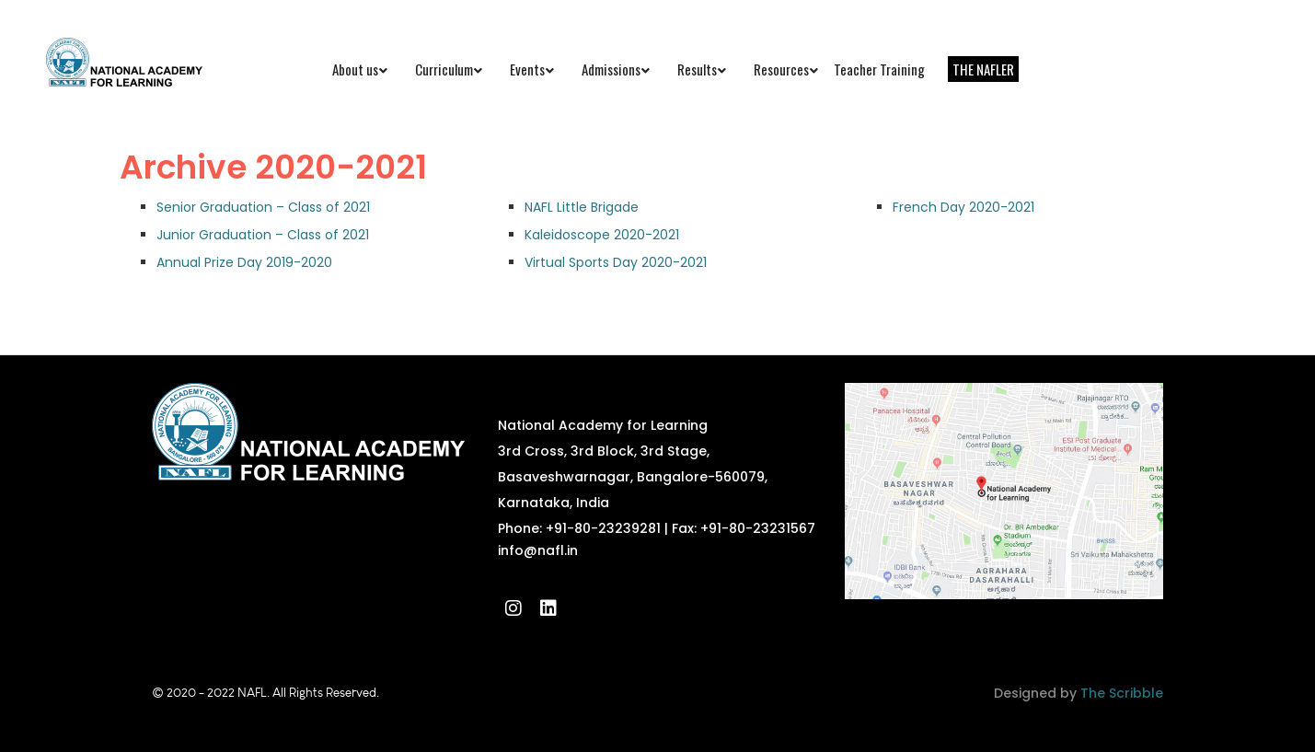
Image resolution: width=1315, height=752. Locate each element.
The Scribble (1121, 693)
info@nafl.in (538, 550)
